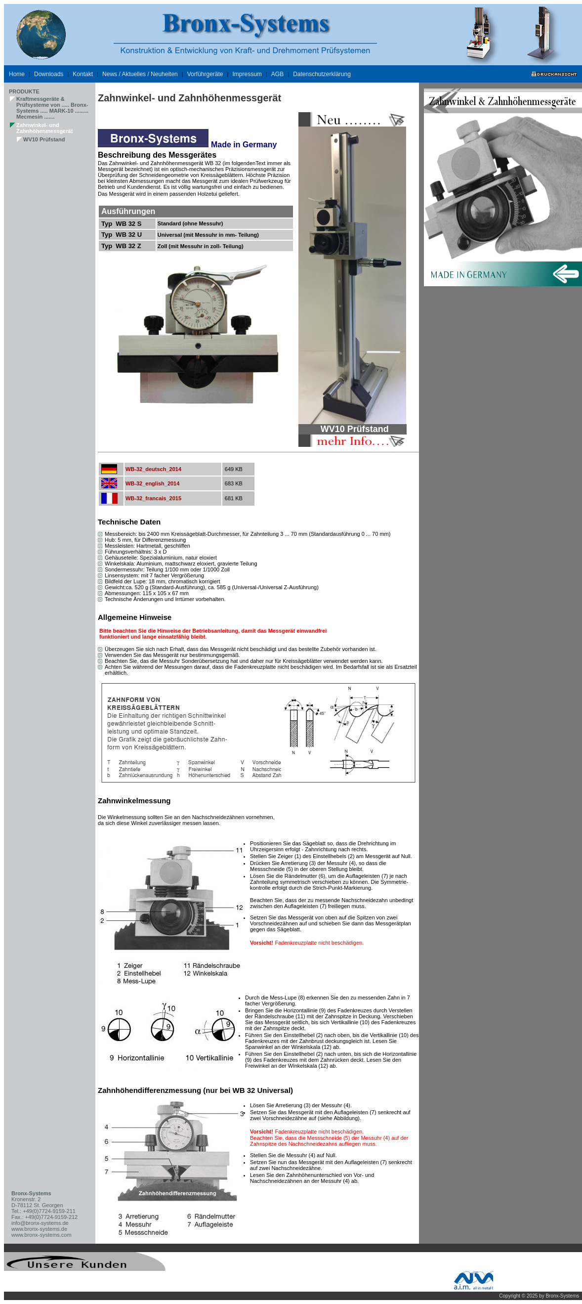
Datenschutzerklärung (322, 74)
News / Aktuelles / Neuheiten (140, 74)
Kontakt (83, 74)
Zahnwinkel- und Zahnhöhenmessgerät (44, 128)
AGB (277, 74)
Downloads (48, 74)
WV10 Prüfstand (44, 139)
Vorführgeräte (205, 74)
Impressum (246, 74)
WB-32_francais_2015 (153, 498)
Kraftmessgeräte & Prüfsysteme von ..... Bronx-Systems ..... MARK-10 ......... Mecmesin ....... (52, 108)
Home (17, 74)
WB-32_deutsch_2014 (153, 469)
